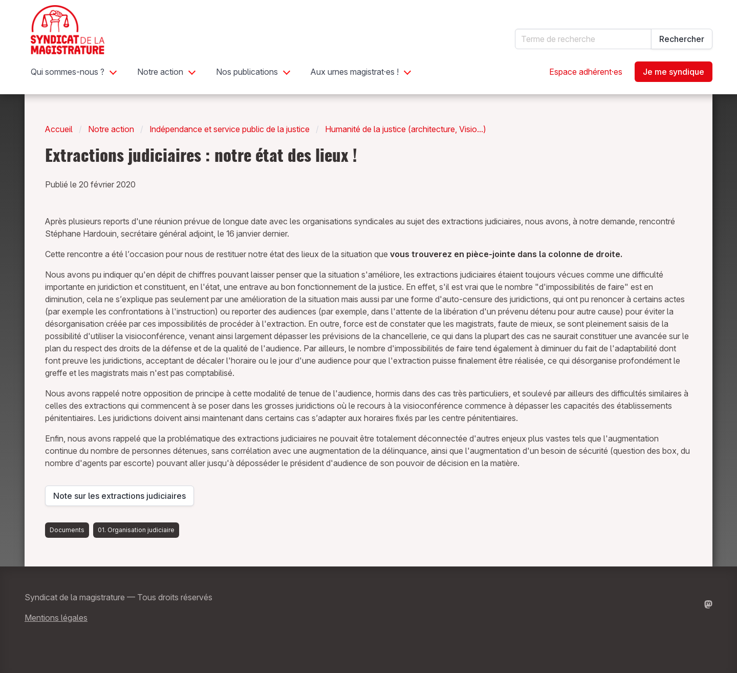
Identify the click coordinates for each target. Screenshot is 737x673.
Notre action (160, 72)
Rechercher (681, 39)
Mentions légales (56, 618)
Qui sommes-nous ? (67, 72)
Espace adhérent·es (585, 72)
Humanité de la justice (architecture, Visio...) (405, 129)
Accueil (59, 129)
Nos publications (247, 72)
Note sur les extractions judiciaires (119, 498)
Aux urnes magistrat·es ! (355, 72)
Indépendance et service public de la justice (229, 129)
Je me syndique (673, 72)
